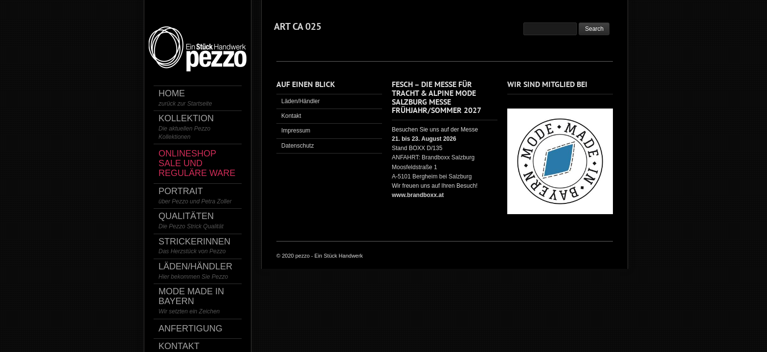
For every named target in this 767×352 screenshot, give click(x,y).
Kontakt (291, 115)
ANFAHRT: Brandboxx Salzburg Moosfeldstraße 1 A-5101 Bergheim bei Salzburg (433, 166)
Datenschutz (297, 145)
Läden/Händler (300, 101)
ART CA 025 (297, 26)
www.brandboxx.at (418, 195)
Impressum (295, 130)
